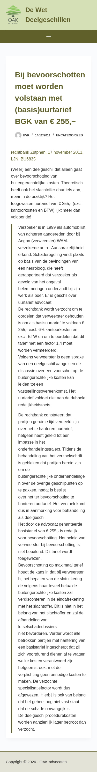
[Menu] (48, 36)
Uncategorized (69, 135)
